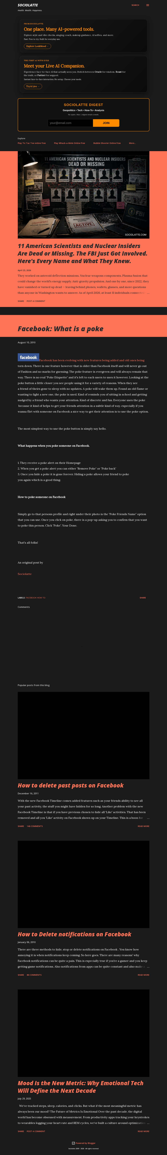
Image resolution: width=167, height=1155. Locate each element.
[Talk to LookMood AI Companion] (83, 74)
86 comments (34, 975)
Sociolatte (28, 5)
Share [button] (21, 301)
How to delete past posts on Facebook (71, 785)
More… (132, 143)
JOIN (106, 123)
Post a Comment (36, 301)
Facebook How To (35, 597)
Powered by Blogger (83, 1143)
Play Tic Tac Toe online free (32, 143)
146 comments (35, 826)
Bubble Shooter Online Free (107, 143)
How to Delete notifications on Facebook (74, 934)
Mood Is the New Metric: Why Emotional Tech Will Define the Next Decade (81, 1086)
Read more (143, 826)
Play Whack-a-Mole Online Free (69, 143)
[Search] (135, 5)
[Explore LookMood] (83, 35)
